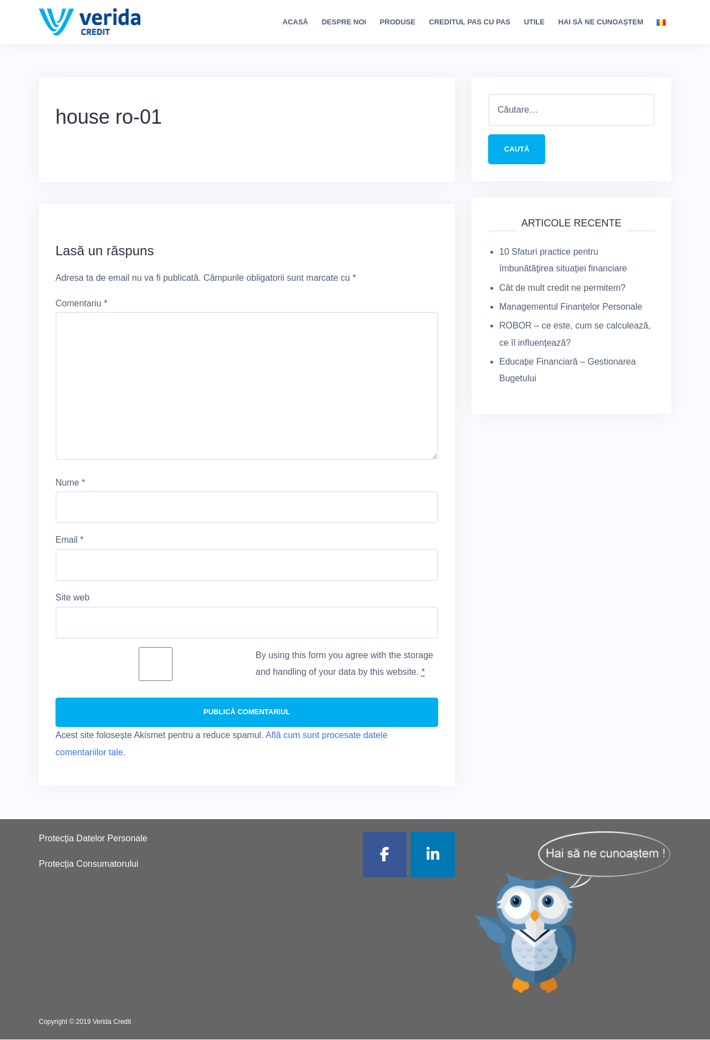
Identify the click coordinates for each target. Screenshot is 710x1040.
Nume (70, 482)
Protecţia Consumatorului (89, 864)
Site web (72, 597)
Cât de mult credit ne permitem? (562, 288)
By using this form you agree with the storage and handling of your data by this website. (344, 663)
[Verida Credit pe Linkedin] (432, 855)
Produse (397, 22)
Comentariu (81, 303)
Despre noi (344, 22)
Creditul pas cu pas (469, 22)
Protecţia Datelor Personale (93, 839)
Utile (534, 22)
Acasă (295, 22)
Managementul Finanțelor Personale (570, 307)
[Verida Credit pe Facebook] (385, 855)
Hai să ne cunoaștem (600, 22)
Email (69, 539)
